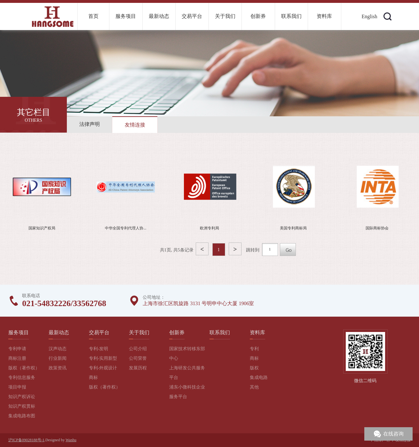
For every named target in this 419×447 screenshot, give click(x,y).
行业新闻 (58, 358)
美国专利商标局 (293, 228)
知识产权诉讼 (21, 396)
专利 (254, 348)
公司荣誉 (138, 358)
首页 (93, 16)
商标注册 (17, 358)
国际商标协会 (377, 228)
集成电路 (259, 377)
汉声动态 (58, 348)
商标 (93, 377)
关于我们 (225, 16)
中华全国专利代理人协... (125, 228)
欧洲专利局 (209, 228)
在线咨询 (393, 433)
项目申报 (17, 387)
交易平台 (192, 16)
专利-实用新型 (103, 358)
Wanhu (71, 440)
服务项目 (125, 16)
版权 (254, 368)
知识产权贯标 (21, 406)
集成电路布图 (21, 415)
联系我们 (291, 16)
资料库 (324, 16)
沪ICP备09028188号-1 (26, 440)
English (369, 16)
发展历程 (138, 368)
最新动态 (159, 16)
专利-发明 (98, 348)
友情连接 (135, 124)
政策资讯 (58, 368)
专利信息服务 (21, 377)
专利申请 (17, 348)
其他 (254, 387)
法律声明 (89, 124)
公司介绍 (138, 348)
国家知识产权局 (41, 228)
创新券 (258, 16)
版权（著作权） (24, 368)
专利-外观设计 (103, 368)
